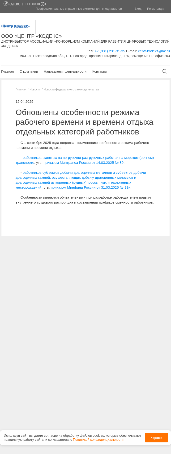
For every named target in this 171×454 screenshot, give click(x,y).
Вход (138, 8)
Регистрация (156, 8)
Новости (35, 89)
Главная (7, 71)
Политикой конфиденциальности (98, 439)
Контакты (99, 71)
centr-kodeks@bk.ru (154, 51)
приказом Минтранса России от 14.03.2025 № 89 (83, 162)
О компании (29, 71)
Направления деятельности (65, 71)
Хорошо (156, 437)
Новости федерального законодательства (71, 89)
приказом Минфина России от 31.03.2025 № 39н (90, 187)
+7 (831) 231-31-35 (110, 51)
